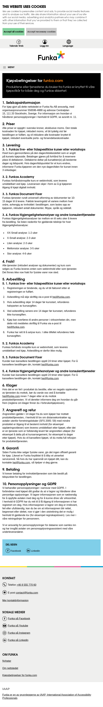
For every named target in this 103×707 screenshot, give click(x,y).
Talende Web (16, 45)
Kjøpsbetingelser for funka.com (19, 675)
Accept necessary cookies (41, 31)
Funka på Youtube (18, 625)
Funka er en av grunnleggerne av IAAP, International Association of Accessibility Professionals (46, 696)
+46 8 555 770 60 (26, 584)
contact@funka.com (27, 592)
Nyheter (6, 661)
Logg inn (45, 46)
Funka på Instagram (19, 633)
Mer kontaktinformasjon (15, 600)
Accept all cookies (13, 31)
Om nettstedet (10, 668)
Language (68, 45)
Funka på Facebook (19, 618)
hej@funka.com (61, 297)
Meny (11, 67)
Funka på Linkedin (18, 640)
